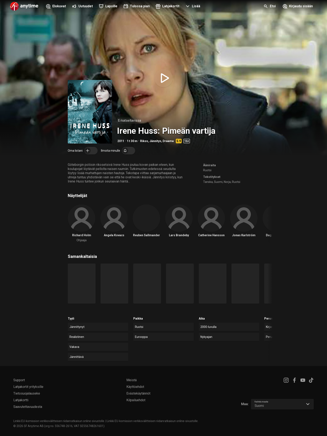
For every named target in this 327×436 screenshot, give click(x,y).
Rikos (144, 141)
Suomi (218, 182)
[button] (192, 6)
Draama (168, 141)
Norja (227, 182)
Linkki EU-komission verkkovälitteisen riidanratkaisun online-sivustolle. (59, 421)
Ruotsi (207, 170)
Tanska (208, 182)
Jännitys (155, 141)
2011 (120, 141)
